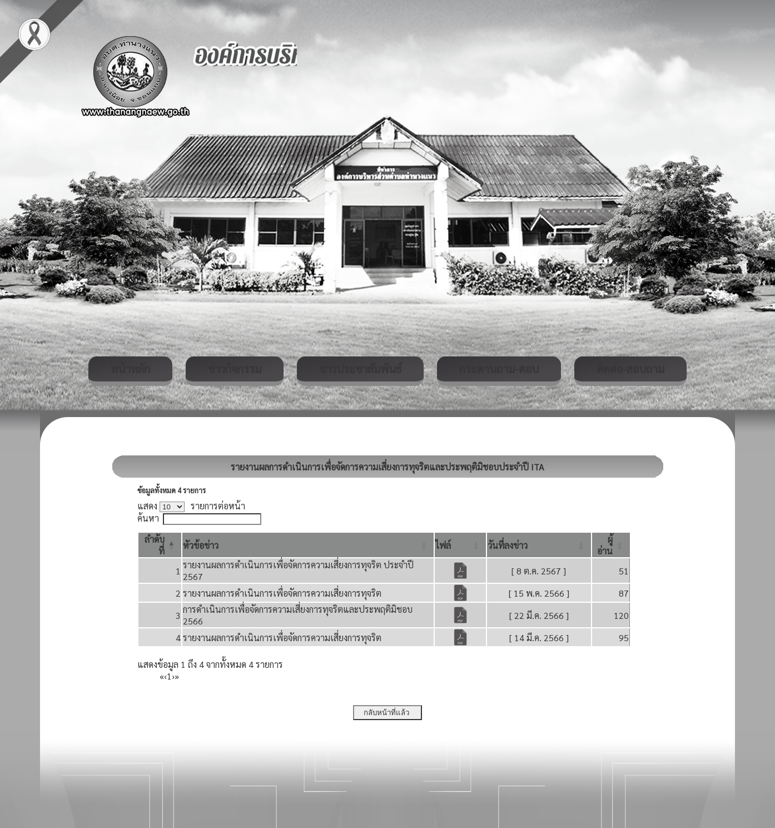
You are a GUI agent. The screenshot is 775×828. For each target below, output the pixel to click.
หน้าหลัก (130, 368)
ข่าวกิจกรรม (234, 368)
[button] (200, 545)
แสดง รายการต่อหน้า (191, 506)
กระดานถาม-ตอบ (499, 368)
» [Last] (177, 676)
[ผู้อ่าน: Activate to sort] (611, 545)
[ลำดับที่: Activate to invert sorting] (159, 545)
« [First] (162, 676)
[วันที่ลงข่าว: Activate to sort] (539, 545)
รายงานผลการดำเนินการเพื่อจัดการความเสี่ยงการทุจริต (282, 593)
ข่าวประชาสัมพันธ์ (360, 368)
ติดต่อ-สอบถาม (630, 368)
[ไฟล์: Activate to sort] (460, 545)
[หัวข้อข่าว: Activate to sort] (308, 545)
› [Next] (173, 676)
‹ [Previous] (165, 676)
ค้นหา (148, 518)
